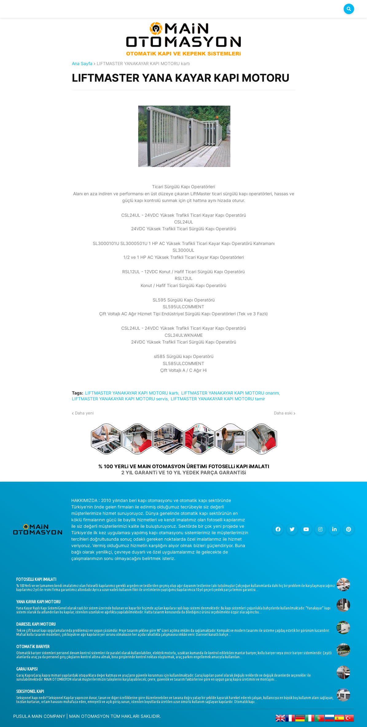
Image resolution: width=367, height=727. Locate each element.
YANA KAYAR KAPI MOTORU (38, 601)
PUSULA (21, 716)
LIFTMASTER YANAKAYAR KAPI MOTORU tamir (218, 399)
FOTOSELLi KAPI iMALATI (36, 579)
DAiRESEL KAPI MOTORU (36, 624)
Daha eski (283, 412)
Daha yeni (84, 412)
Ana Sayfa (82, 63)
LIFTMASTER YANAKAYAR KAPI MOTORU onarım (230, 393)
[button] (349, 9)
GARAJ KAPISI (26, 669)
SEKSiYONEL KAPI (30, 691)
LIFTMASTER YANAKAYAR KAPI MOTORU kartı (143, 63)
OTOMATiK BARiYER (32, 646)
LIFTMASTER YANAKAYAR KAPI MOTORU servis (120, 399)
